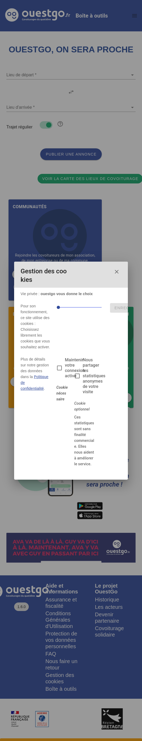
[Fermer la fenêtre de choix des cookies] (116, 272)
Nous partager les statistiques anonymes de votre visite (94, 375)
